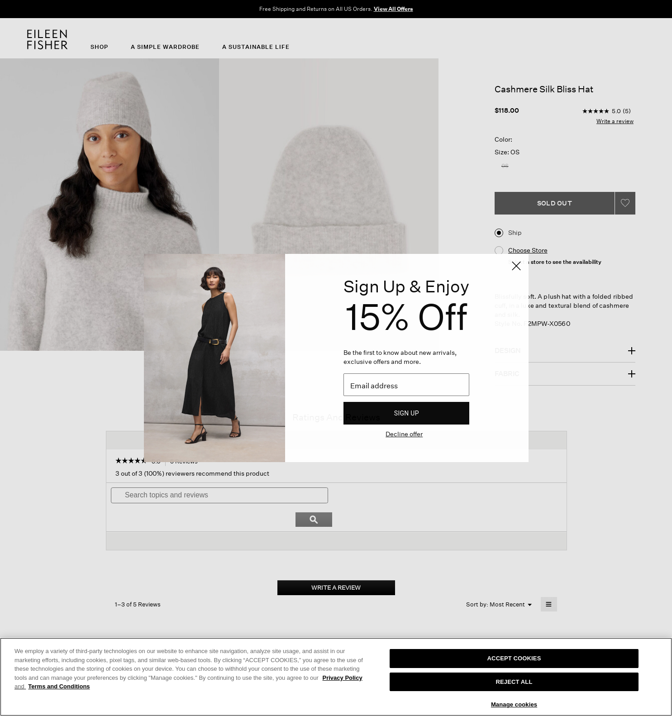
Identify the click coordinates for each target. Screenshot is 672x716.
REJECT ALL (514, 681)
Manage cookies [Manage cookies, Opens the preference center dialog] (514, 704)
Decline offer (404, 434)
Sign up (406, 413)
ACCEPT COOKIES (514, 658)
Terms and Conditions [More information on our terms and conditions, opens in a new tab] (59, 686)
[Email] (406, 384)
